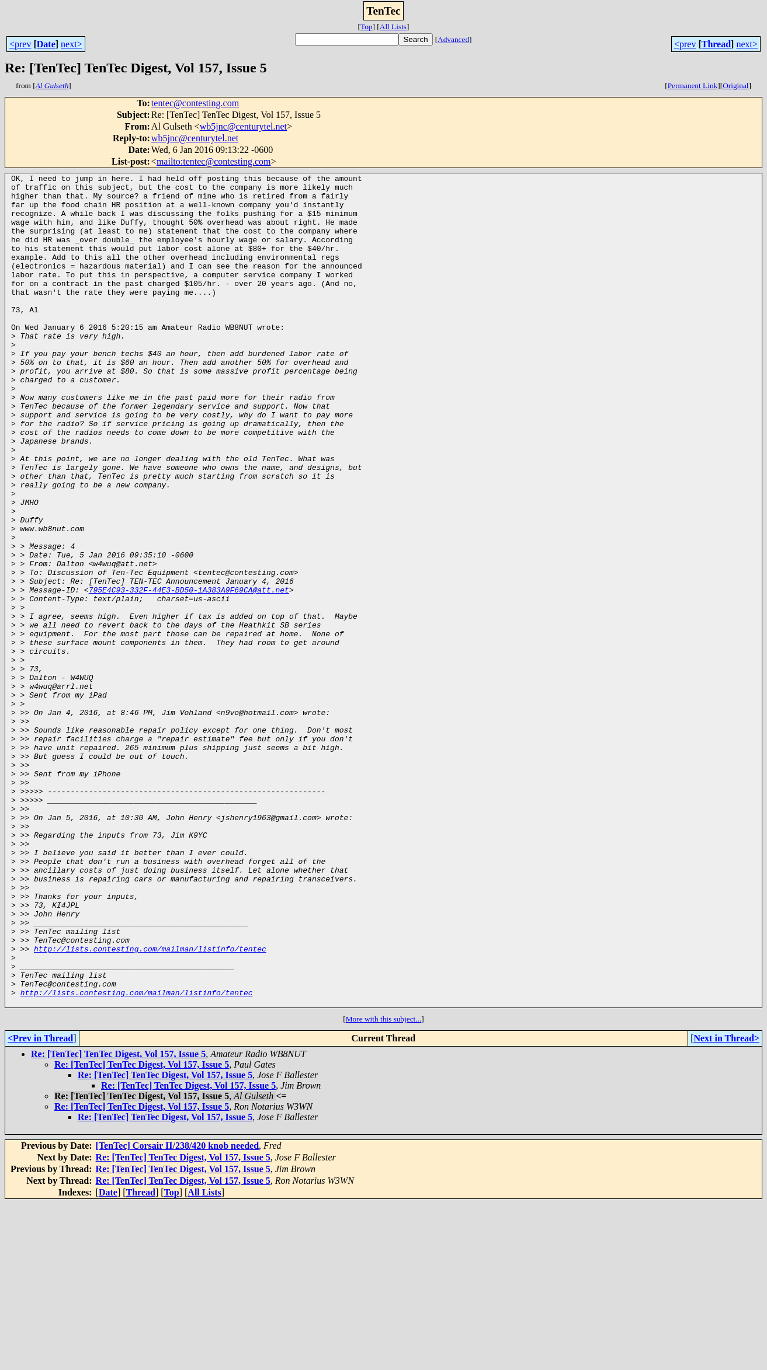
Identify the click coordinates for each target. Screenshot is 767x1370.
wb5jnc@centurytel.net (243, 126)
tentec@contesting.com (195, 103)
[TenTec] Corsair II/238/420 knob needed (177, 1312)
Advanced (453, 39)
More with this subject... (384, 1185)
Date (46, 44)
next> (71, 44)
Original (735, 85)
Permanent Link (693, 85)
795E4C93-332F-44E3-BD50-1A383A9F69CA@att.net (189, 673)
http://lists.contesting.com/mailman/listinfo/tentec (150, 1104)
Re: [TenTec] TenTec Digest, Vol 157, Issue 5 (118, 1220)
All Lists (393, 26)
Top (366, 26)
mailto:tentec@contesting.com (214, 161)
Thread (716, 44)
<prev (20, 44)
